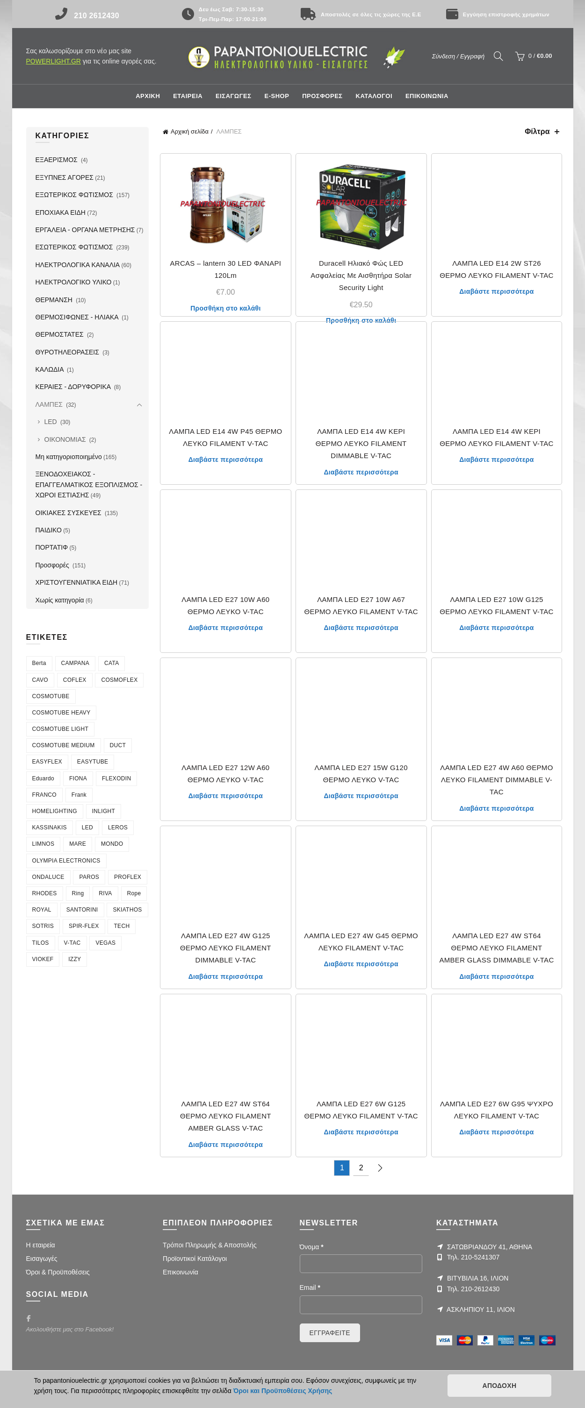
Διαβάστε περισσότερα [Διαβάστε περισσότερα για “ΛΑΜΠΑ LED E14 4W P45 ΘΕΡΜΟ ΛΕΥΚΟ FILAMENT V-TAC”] (225, 459)
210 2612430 (96, 16)
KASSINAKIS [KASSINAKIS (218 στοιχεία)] (49, 827)
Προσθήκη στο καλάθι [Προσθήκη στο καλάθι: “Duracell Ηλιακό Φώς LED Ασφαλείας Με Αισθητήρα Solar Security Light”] (361, 320)
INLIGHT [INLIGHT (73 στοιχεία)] (103, 811)
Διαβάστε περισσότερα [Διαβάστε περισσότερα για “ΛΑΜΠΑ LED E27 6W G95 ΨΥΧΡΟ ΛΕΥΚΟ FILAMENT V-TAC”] (496, 1132)
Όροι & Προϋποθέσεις (58, 1272)
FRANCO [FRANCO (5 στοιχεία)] (44, 795)
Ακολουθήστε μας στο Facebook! (70, 1329)
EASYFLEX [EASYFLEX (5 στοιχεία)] (47, 761)
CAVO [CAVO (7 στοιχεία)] (40, 680)
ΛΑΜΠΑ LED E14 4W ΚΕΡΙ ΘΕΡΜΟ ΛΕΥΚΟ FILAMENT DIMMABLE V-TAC (361, 443)
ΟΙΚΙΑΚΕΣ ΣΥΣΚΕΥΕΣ (69, 513)
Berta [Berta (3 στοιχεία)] (39, 663)
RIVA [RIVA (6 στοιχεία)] (105, 893)
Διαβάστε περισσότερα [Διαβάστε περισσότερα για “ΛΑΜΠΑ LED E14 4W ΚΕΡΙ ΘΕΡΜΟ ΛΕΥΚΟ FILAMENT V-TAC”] (496, 459)
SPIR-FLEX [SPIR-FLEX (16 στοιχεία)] (84, 926)
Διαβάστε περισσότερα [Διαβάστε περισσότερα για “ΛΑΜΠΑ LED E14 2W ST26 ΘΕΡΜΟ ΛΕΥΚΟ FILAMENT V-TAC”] (496, 291)
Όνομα (312, 1247)
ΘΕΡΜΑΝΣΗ (55, 300)
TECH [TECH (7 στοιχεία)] (122, 926)
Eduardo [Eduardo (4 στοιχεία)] (43, 778)
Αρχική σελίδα (190, 131)
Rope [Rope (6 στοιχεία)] (134, 893)
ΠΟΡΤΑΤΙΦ (52, 547)
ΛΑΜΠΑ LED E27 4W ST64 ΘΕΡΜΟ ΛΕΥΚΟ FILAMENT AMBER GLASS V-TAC (225, 1116)
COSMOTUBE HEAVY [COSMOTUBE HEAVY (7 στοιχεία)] (61, 712)
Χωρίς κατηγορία (60, 600)
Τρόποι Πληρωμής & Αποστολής (210, 1245)
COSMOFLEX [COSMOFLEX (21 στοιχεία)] (119, 680)
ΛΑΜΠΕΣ (50, 404)
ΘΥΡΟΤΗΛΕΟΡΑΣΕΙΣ (68, 352)
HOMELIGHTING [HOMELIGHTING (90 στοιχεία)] (54, 811)
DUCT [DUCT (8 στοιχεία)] (118, 745)
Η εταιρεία (40, 1245)
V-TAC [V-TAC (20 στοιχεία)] (72, 943)
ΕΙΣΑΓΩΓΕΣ (234, 95)
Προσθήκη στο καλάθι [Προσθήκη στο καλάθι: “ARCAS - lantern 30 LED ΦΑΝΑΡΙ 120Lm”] (225, 308)
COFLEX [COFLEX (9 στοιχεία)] (75, 680)
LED (51, 421)
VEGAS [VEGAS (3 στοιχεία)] (105, 943)
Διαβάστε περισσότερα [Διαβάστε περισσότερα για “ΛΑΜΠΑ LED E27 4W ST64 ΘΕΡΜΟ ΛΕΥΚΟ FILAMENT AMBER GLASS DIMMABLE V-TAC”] (496, 976)
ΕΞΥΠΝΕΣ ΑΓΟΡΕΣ (65, 177)
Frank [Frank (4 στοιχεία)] (79, 795)
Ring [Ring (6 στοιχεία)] (78, 893)
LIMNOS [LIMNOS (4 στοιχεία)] (43, 844)
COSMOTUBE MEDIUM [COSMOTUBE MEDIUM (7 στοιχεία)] (63, 745)
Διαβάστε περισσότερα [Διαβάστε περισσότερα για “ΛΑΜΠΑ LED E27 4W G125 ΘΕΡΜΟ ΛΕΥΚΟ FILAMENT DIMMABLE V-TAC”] (225, 976)
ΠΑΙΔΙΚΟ (49, 530)
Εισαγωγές (42, 1258)
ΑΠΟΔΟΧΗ (499, 1385)
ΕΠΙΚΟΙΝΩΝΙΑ (426, 95)
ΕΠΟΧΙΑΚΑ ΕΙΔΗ (61, 212)
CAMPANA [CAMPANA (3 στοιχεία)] (75, 663)
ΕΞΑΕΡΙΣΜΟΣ (57, 159)
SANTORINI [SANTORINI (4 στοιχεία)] (82, 909)
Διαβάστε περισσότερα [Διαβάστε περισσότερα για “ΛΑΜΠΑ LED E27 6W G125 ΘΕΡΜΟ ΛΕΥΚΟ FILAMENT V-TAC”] (361, 1132)
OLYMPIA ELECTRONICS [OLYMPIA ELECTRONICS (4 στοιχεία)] (66, 860)
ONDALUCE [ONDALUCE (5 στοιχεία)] (48, 877)
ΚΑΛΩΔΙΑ (50, 369)
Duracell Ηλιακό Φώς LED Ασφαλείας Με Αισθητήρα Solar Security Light (361, 275)
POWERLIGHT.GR (53, 61)
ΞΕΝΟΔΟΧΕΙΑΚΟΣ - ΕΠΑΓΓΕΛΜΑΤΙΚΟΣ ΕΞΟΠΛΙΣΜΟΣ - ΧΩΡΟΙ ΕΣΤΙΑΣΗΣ (89, 484)
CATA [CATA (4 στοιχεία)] (111, 663)
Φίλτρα (537, 131)
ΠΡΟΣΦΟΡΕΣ (322, 95)
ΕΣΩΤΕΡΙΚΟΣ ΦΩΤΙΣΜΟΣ (75, 247)
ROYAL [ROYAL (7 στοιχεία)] (41, 909)
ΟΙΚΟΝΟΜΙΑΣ (66, 439)
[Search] (498, 56)
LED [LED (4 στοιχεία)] (87, 827)
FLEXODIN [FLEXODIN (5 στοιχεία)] (116, 778)
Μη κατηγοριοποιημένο (69, 456)
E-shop (276, 95)
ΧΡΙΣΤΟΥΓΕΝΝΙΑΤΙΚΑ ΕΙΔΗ (77, 582)
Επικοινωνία (180, 1272)
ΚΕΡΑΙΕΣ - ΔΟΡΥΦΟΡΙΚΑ (74, 386)
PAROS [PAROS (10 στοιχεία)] (89, 877)
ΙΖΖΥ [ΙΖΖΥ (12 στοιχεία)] (74, 959)
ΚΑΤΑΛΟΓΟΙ (374, 95)
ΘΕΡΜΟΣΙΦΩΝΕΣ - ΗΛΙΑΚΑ (78, 317)
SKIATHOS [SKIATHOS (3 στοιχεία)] (127, 909)
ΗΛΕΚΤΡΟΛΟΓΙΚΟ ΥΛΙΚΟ (74, 282)
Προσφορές (53, 565)
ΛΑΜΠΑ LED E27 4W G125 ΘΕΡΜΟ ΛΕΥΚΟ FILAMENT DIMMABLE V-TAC (225, 948)
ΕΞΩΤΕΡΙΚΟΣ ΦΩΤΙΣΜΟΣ (75, 194)
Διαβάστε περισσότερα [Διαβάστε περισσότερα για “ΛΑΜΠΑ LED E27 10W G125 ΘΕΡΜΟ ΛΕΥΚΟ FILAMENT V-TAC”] (496, 627)
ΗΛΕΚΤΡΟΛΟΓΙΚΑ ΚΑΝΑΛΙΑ (78, 265)
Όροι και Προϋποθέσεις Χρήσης (282, 1390)
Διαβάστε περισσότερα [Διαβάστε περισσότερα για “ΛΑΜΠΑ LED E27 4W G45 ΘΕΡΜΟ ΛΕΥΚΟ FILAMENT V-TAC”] (361, 964)
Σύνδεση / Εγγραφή (458, 56)
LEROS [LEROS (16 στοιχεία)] (118, 827)
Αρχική (148, 95)
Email (310, 1287)
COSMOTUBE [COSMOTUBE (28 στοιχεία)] (51, 696)
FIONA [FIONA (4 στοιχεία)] (78, 778)
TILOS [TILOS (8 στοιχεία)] (40, 943)
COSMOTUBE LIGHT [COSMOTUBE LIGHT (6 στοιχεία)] (60, 729)
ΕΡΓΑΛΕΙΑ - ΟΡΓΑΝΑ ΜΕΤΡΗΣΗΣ (85, 229)
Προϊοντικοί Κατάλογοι (195, 1258)
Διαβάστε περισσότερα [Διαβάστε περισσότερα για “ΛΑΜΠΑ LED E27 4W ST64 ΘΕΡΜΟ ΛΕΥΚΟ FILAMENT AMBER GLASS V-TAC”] (225, 1144)
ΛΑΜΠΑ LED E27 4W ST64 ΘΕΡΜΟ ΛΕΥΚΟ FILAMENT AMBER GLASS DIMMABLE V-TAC (496, 948)
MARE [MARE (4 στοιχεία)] (77, 844)
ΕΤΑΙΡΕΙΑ (187, 95)
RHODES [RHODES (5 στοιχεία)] (44, 893)
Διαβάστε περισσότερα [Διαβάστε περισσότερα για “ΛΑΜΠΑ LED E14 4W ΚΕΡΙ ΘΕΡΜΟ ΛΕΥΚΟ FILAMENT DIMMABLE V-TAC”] (361, 472)
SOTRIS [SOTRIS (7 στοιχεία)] (43, 926)
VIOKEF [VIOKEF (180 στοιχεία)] (43, 959)
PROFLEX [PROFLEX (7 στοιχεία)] (127, 877)
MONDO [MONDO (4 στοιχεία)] (112, 844)
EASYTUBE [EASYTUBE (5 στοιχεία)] (92, 761)
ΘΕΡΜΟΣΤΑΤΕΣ (61, 334)
